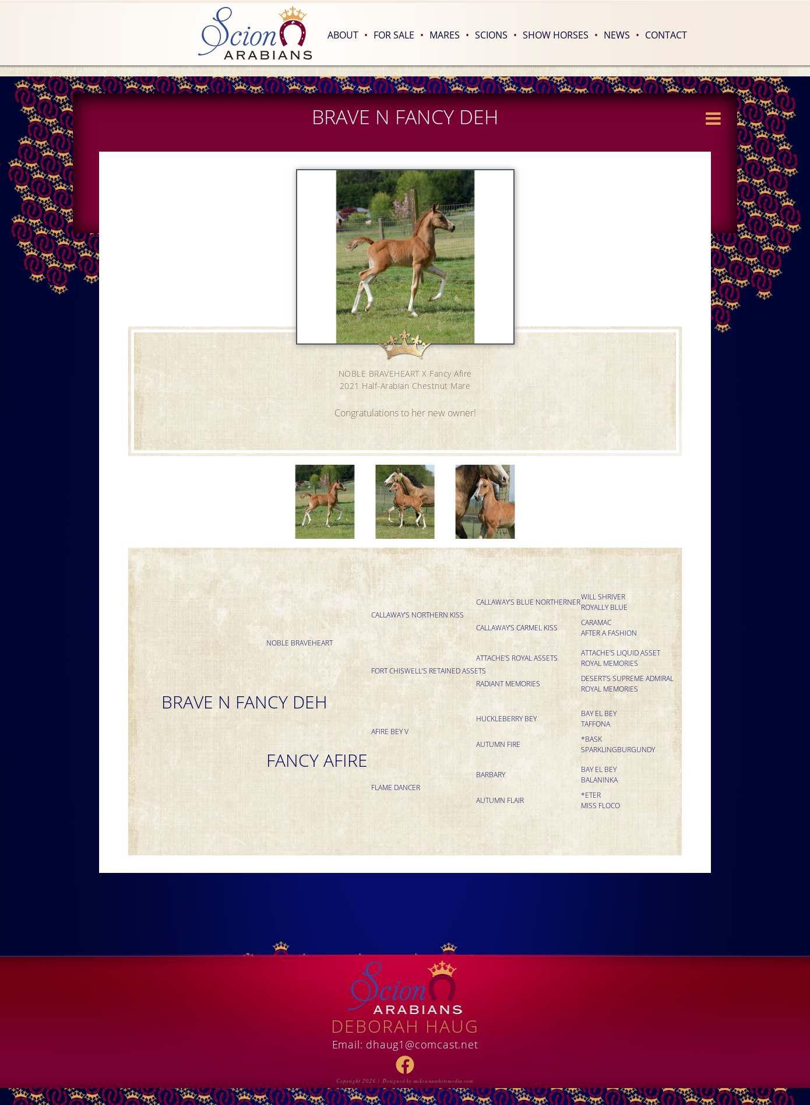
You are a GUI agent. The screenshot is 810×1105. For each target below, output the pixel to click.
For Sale (399, 35)
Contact (666, 35)
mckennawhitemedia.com (443, 1081)
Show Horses (560, 35)
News (621, 35)
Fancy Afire (317, 760)
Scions (496, 35)
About (347, 35)
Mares (449, 35)
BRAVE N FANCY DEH (244, 702)
